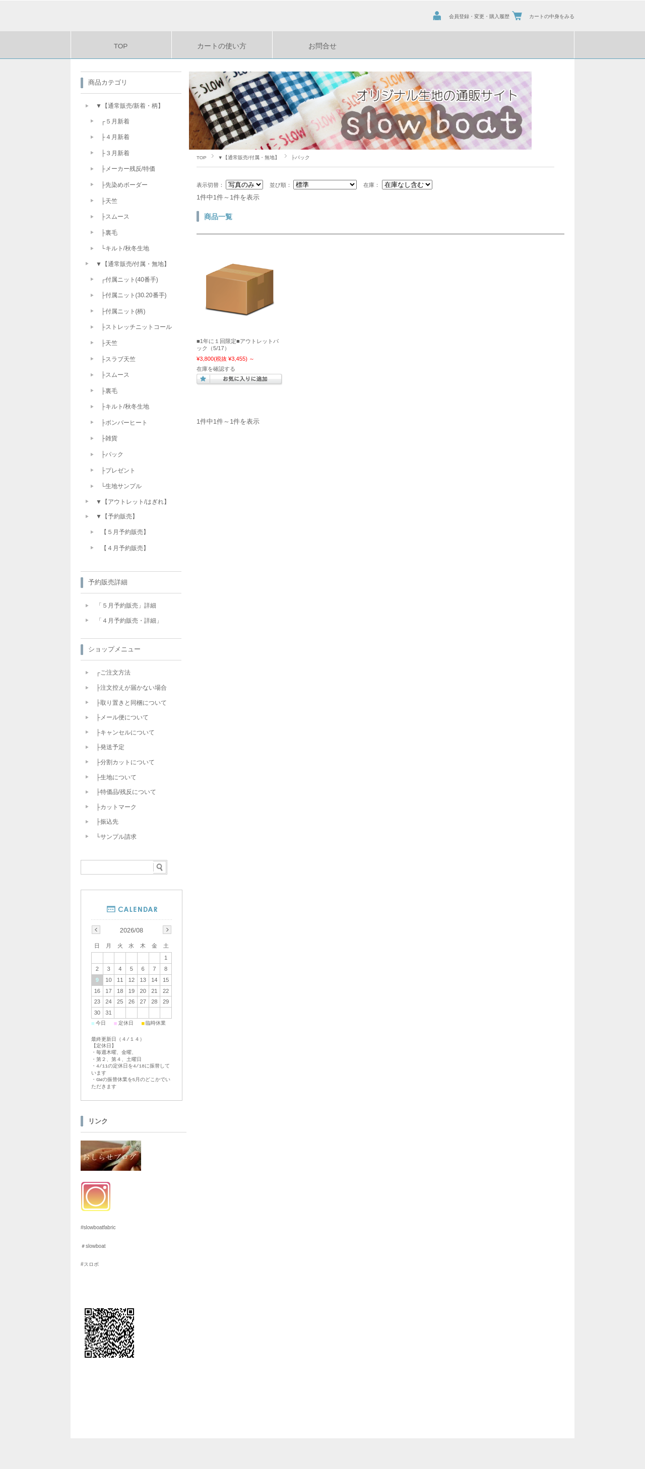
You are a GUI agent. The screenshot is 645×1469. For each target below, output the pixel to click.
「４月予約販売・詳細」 (129, 620)
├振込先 (107, 821)
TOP (121, 46)
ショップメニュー (114, 649)
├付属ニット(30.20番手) (134, 295)
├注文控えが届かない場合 (131, 687)
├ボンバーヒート (124, 422)
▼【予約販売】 (117, 516)
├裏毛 (109, 232)
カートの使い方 (221, 46)
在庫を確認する (216, 369)
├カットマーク (116, 807)
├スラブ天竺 (118, 359)
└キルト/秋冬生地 (125, 248)
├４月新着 (115, 137)
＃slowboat (93, 1245)
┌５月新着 (115, 121)
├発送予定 (110, 747)
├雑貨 (109, 438)
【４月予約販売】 (125, 548)
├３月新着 (115, 153)
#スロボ (90, 1263)
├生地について (116, 777)
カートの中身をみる (551, 16)
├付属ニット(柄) (123, 311)
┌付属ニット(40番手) (129, 279)
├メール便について (122, 717)
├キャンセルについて (125, 732)
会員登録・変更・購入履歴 (479, 16)
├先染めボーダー (124, 184)
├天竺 (109, 201)
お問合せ (322, 46)
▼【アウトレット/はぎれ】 (133, 501)
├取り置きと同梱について (131, 702)
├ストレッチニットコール (136, 326)
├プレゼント (118, 470)
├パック (112, 454)
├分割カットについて (125, 762)
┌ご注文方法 (113, 672)
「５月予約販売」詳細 (126, 605)
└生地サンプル (121, 486)
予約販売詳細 (107, 582)
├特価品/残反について (126, 791)
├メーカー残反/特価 (128, 168)
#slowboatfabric (98, 1227)
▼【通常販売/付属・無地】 (249, 157)
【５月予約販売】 (125, 532)
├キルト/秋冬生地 (125, 406)
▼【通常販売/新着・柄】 (130, 105)
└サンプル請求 (116, 836)
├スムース (115, 216)
